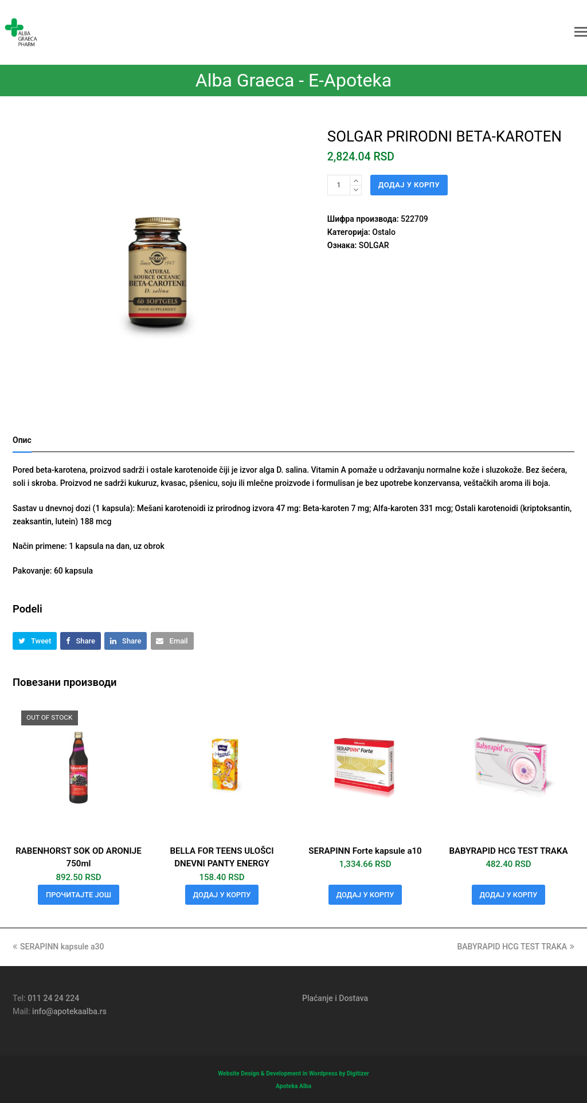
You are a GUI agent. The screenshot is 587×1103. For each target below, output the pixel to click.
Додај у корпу (409, 184)
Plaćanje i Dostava (335, 998)
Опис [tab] (22, 440)
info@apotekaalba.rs (69, 1011)
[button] (580, 32)
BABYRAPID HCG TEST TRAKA (515, 946)
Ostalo (384, 232)
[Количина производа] (338, 185)
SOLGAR (374, 245)
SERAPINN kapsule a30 (58, 946)
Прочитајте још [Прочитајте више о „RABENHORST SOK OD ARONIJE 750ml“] (78, 894)
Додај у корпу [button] (222, 894)
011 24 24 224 (53, 998)
